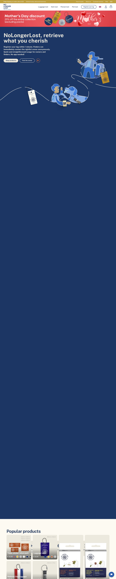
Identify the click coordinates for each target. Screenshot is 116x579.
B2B (111, 1)
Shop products (11, 60)
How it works (80, 1)
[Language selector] (100, 6)
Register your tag (88, 7)
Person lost (65, 7)
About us (88, 1)
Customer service (98, 1)
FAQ (106, 1)
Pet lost (75, 7)
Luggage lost (43, 7)
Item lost (54, 7)
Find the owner (27, 60)
